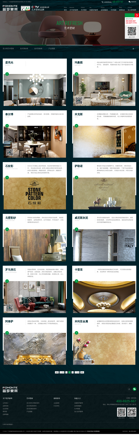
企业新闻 (56, 406)
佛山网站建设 (132, 434)
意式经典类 (38, 51)
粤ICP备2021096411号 (80, 434)
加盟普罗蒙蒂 (78, 406)
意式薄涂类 (24, 51)
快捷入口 (77, 401)
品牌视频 (5, 417)
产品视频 (51, 51)
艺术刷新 (77, 411)
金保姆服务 (77, 409)
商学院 (5, 414)
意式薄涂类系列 (32, 409)
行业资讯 (56, 409)
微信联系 (132, 2)
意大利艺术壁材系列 (33, 406)
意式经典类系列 (32, 411)
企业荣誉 (5, 411)
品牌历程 (5, 409)
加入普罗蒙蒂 (78, 414)
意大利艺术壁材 (8, 51)
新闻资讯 (57, 401)
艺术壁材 (30, 401)
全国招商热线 (112, 2)
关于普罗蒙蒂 (7, 401)
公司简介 (5, 406)
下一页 (77, 375)
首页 (57, 375)
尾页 (82, 375)
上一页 (62, 375)
